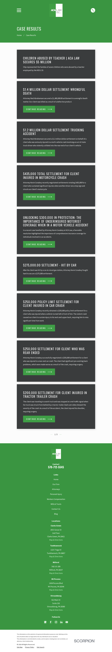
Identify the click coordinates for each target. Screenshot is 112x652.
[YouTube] (67, 622)
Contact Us (56, 509)
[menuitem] (20, 647)
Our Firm (55, 484)
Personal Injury (56, 494)
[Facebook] (51, 622)
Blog (56, 514)
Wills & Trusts (56, 504)
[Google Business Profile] (45, 622)
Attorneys (56, 489)
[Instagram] (56, 622)
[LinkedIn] (61, 622)
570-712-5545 (56, 467)
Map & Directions (56, 540)
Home (56, 479)
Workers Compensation (56, 499)
